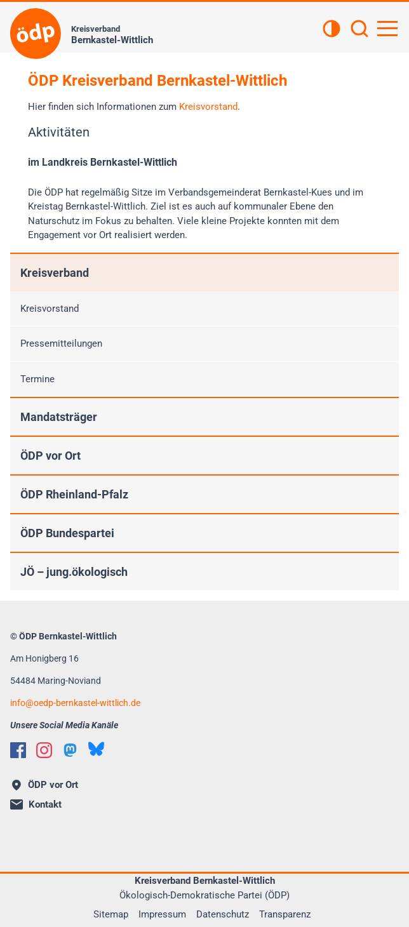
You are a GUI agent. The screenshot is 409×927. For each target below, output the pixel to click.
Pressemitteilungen (61, 343)
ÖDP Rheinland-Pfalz (74, 494)
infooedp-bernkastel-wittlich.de (75, 703)
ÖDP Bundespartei (67, 533)
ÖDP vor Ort (50, 455)
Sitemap (110, 914)
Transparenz (285, 914)
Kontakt (36, 804)
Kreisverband (54, 272)
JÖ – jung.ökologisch (74, 571)
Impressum (162, 914)
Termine (37, 379)
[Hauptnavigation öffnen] (387, 28)
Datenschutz (222, 914)
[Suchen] (359, 30)
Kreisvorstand (208, 106)
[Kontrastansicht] (331, 30)
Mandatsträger (58, 416)
